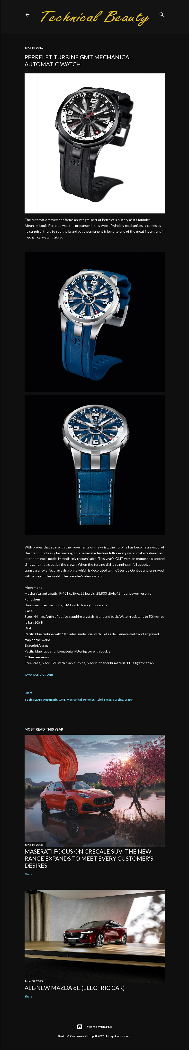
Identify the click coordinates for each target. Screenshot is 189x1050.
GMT (62, 699)
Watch (129, 699)
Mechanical (74, 699)
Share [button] (28, 693)
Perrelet (88, 699)
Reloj (99, 699)
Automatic (50, 699)
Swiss (107, 699)
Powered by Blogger (94, 1027)
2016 (38, 699)
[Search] (162, 13)
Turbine (118, 699)
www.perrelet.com (39, 674)
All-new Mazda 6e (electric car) (75, 987)
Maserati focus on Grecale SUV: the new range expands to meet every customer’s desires (89, 858)
